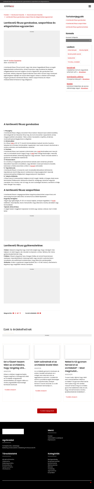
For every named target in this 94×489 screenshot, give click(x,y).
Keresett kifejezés (72, 37)
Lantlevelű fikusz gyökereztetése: (77, 27)
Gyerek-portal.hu (7, 467)
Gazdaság (51, 469)
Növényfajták (83, 50)
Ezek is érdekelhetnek (18, 329)
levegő (33, 166)
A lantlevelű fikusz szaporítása (76, 24)
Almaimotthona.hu (8, 459)
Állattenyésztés (52, 465)
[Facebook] (13, 313)
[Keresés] (90, 40)
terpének (71, 67)
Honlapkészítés (7, 446)
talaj (38, 151)
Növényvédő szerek (74, 54)
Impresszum (51, 440)
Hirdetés (32, 31)
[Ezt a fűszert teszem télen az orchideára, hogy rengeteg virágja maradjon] (16, 372)
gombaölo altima (75, 76)
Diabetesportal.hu (8, 463)
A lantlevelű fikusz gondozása (76, 20)
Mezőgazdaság (53, 459)
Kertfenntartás (52, 463)
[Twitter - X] (18, 313)
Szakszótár (71, 58)
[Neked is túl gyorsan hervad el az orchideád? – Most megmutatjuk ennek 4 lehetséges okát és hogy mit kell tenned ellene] (78, 372)
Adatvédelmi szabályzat (55, 438)
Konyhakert (51, 472)
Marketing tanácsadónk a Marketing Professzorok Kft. (19, 448)
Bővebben (82, 72)
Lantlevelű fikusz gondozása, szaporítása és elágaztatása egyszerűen (29, 17)
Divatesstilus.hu (7, 465)
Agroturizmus (52, 471)
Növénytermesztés (17, 15)
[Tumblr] (20, 313)
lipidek (70, 84)
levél (53, 201)
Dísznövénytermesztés (34, 15)
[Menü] (90, 6)
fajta (12, 143)
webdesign (15, 446)
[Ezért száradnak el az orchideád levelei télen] (47, 372)
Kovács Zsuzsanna (15, 61)
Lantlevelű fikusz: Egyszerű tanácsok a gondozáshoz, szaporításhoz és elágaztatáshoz (26, 1)
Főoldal (6, 15)
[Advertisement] (31, 44)
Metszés (50, 467)
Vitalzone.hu (6, 461)
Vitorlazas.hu (6, 469)
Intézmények (72, 50)
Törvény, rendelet (74, 62)
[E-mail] (16, 313)
